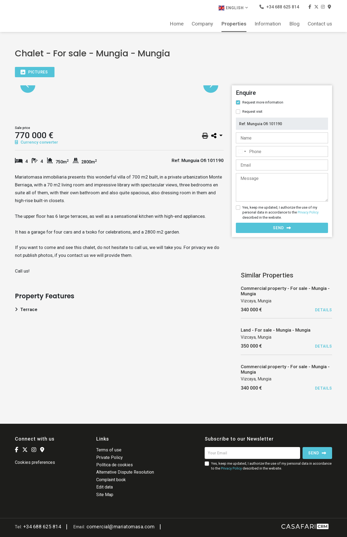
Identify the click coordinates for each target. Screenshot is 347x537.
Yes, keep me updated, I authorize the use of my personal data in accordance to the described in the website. (280, 212)
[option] (119, 85)
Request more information (262, 102)
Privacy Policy (308, 212)
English (233, 8)
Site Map (104, 494)
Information (268, 24)
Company (202, 24)
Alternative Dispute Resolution (125, 472)
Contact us (320, 24)
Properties (233, 24)
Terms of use (108, 449)
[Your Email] (252, 453)
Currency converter (36, 142)
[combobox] (242, 151)
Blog (294, 24)
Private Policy (109, 457)
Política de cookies (114, 464)
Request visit (252, 111)
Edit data (104, 487)
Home (177, 24)
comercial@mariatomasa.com (120, 526)
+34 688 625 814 (279, 6)
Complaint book (111, 479)
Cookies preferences (35, 462)
